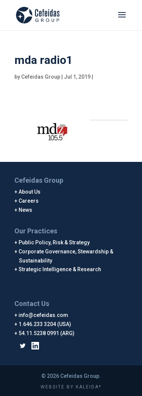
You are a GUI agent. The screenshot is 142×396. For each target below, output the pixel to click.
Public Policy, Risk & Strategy (54, 242)
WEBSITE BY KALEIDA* (71, 387)
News (25, 210)
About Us (30, 192)
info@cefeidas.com (43, 315)
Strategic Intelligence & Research (60, 269)
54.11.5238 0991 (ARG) (47, 333)
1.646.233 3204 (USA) (45, 324)
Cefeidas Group (40, 77)
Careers (29, 201)
